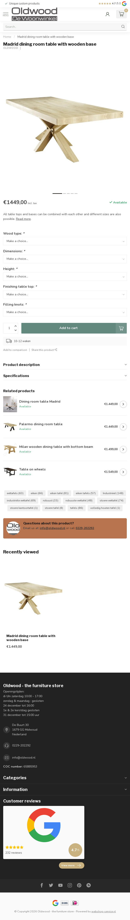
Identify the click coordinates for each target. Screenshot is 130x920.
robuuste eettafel (79, 500)
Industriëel (113, 493)
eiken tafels (86, 493)
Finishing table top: (20, 286)
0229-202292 (85, 528)
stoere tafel (54, 508)
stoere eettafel (111, 500)
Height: (10, 269)
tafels (76, 508)
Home (7, 37)
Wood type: (13, 233)
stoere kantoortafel (24, 508)
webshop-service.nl (103, 911)
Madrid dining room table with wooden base (46, 37)
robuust (50, 500)
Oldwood (10, 48)
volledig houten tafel (105, 508)
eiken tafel (59, 493)
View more (71, 865)
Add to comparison (15, 350)
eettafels (15, 493)
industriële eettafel (21, 500)
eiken (37, 493)
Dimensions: (14, 251)
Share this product (44, 350)
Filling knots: (14, 304)
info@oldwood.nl (52, 528)
